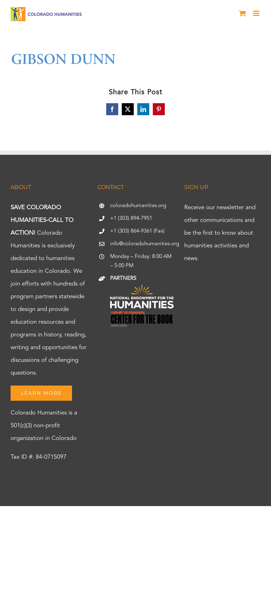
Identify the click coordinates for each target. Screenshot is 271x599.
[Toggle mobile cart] (242, 13)
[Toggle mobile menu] (256, 13)
